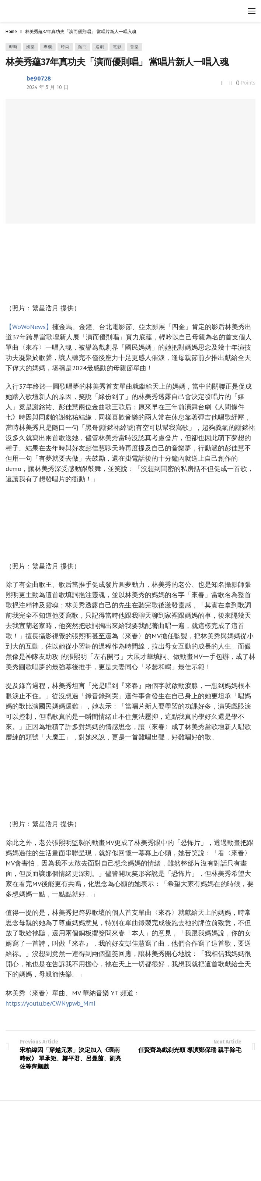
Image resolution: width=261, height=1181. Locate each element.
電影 (117, 46)
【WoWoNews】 (29, 326)
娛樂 (30, 46)
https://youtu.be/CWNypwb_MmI (50, 1003)
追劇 (99, 46)
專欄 (48, 46)
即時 (13, 46)
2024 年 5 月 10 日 (48, 87)
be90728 (39, 78)
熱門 (82, 46)
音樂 (134, 46)
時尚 (65, 46)
